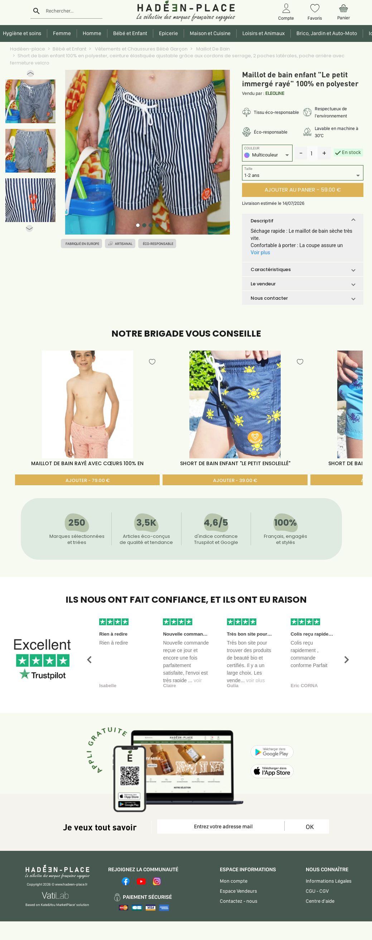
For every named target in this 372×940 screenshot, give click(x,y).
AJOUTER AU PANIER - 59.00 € (303, 189)
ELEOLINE (274, 93)
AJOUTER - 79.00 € (88, 480)
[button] (30, 75)
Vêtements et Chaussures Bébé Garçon (141, 48)
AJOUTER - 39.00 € (235, 480)
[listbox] (267, 156)
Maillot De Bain (212, 48)
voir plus (255, 680)
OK (310, 826)
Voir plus (260, 252)
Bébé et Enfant (69, 48)
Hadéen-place (27, 48)
